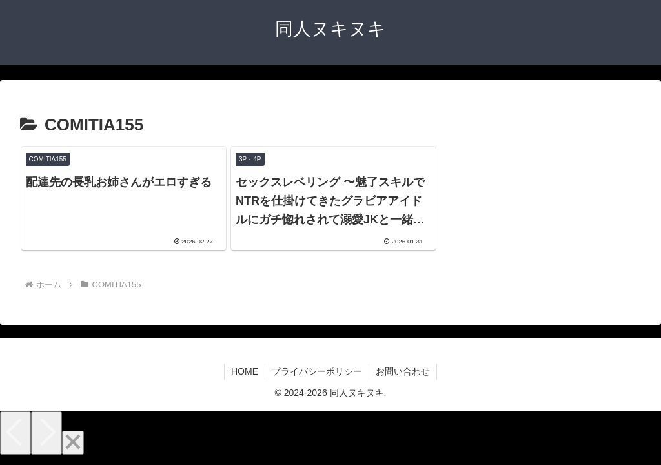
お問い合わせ (403, 371)
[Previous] (15, 433)
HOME (244, 371)
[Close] (73, 443)
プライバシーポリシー (317, 371)
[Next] (46, 433)
